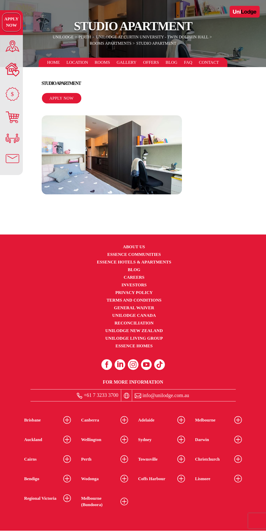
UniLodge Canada (134, 315)
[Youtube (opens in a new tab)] (146, 364)
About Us (134, 246)
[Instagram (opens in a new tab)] (133, 364)
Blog (171, 62)
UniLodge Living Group (134, 338)
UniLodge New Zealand (134, 330)
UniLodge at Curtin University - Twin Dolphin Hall (152, 37)
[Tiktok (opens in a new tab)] (159, 364)
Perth (85, 37)
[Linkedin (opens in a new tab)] (120, 364)
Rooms (102, 62)
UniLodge (63, 37)
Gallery (126, 62)
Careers (134, 277)
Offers (151, 62)
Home (53, 62)
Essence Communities (134, 254)
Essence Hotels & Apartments (134, 262)
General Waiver (134, 307)
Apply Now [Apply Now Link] (11, 22)
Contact (209, 62)
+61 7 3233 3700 (97, 395)
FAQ (188, 62)
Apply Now (62, 98)
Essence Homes (134, 345)
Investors (134, 285)
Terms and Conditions (133, 300)
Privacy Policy (134, 292)
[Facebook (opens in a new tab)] (106, 364)
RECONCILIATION (134, 323)
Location (77, 62)
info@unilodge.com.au (162, 395)
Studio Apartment (156, 43)
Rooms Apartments (110, 43)
